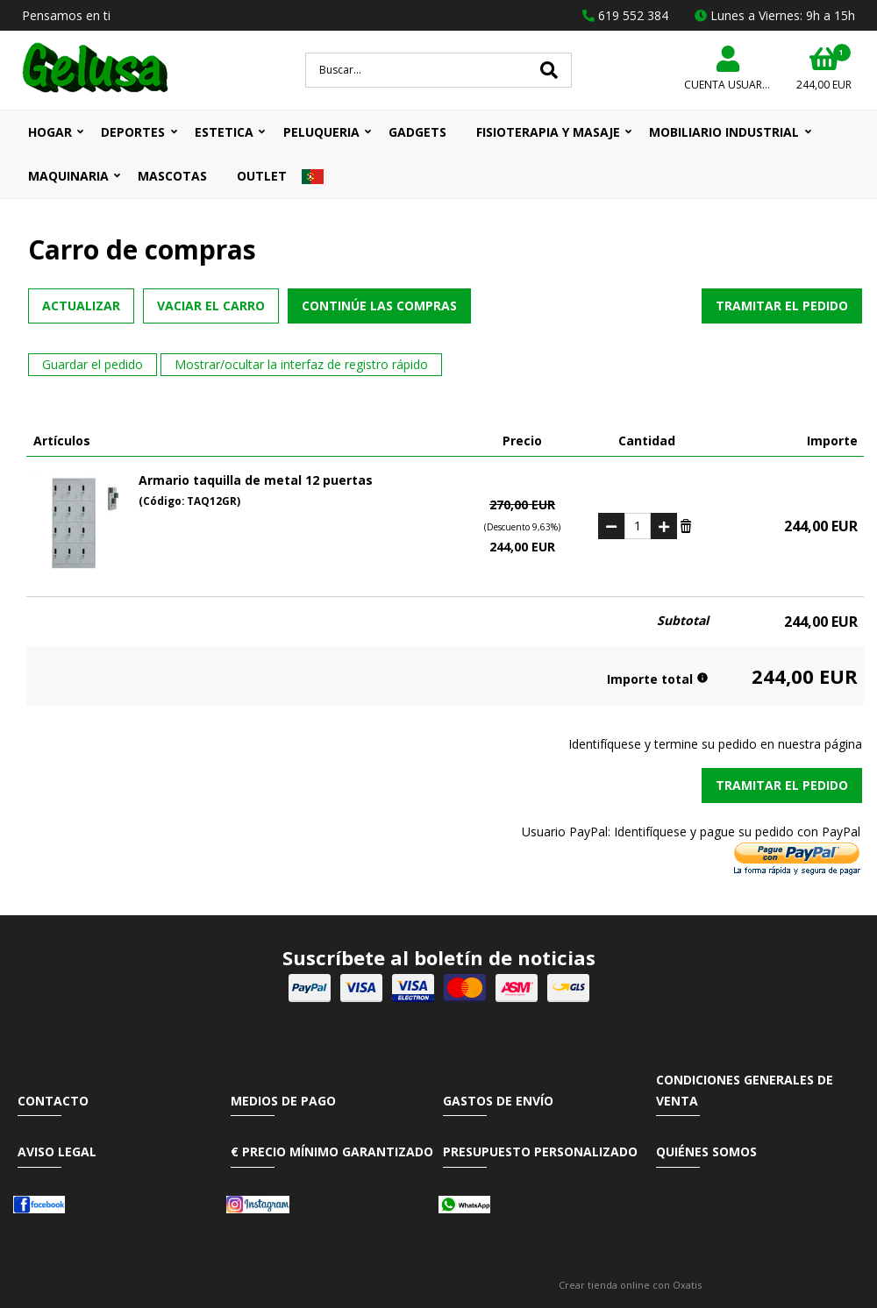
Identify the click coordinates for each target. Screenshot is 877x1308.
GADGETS (417, 132)
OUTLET (262, 175)
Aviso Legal (57, 1151)
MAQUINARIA (68, 175)
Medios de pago (283, 1100)
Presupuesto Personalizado (540, 1151)
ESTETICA (224, 132)
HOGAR (50, 132)
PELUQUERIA (321, 132)
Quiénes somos (706, 1151)
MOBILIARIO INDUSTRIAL (724, 132)
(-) (611, 526)
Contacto (53, 1100)
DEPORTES (133, 132)
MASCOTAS (172, 175)
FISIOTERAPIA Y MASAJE (548, 132)
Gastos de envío (498, 1100)
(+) (664, 526)
